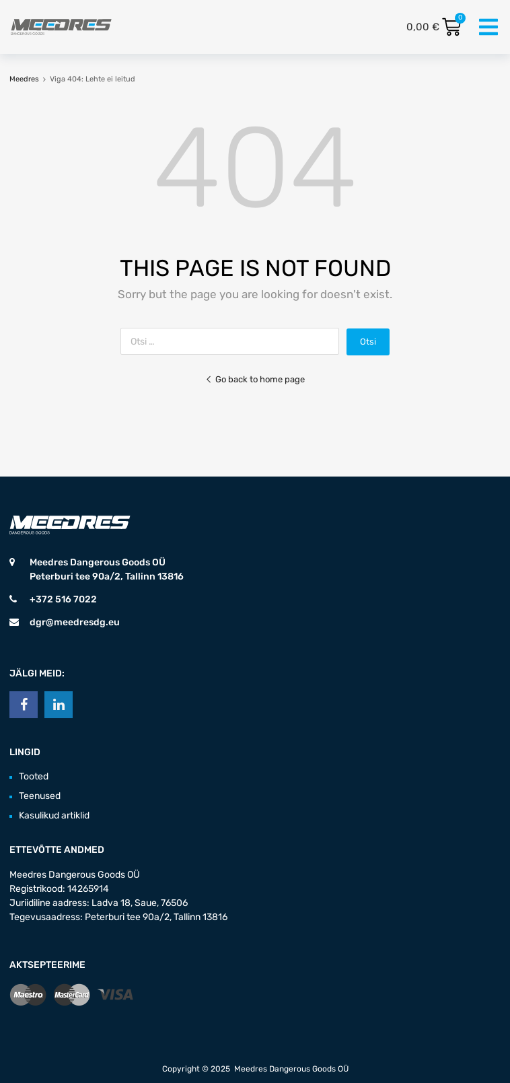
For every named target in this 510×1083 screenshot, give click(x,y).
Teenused (40, 796)
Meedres (24, 79)
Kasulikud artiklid (54, 815)
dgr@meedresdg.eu (75, 622)
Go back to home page (255, 379)
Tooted (33, 776)
